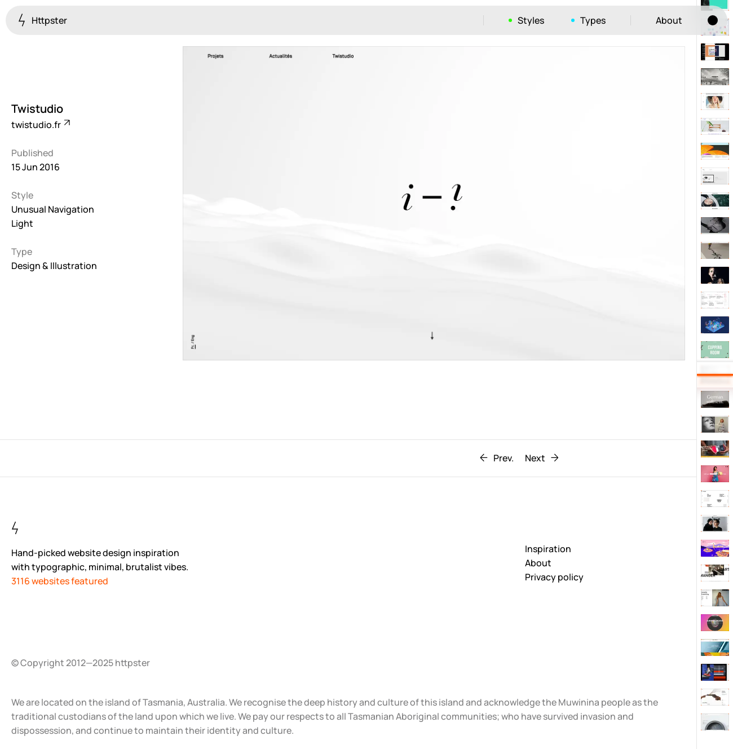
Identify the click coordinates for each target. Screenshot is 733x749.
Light (22, 223)
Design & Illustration (54, 265)
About (669, 20)
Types (593, 20)
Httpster (42, 20)
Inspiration (548, 549)
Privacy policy (554, 577)
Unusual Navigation (52, 209)
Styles (531, 20)
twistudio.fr (40, 124)
